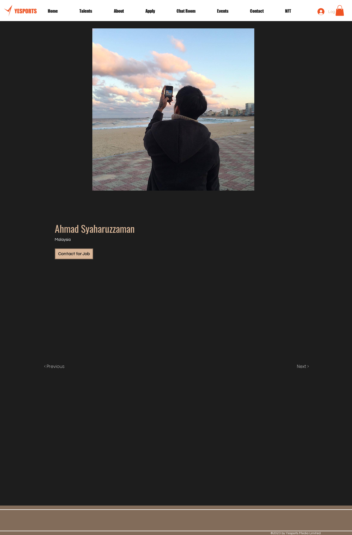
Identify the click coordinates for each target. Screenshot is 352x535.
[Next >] (297, 366)
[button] (229, 11)
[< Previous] (60, 366)
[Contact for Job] (74, 253)
